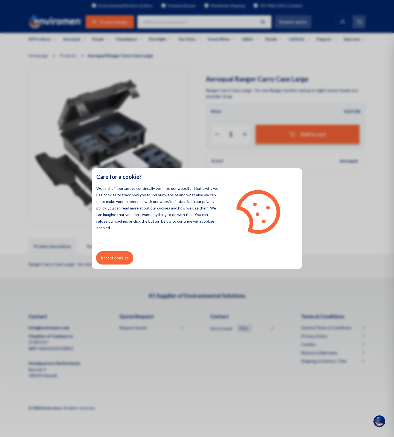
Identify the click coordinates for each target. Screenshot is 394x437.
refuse (102, 221)
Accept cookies (115, 257)
